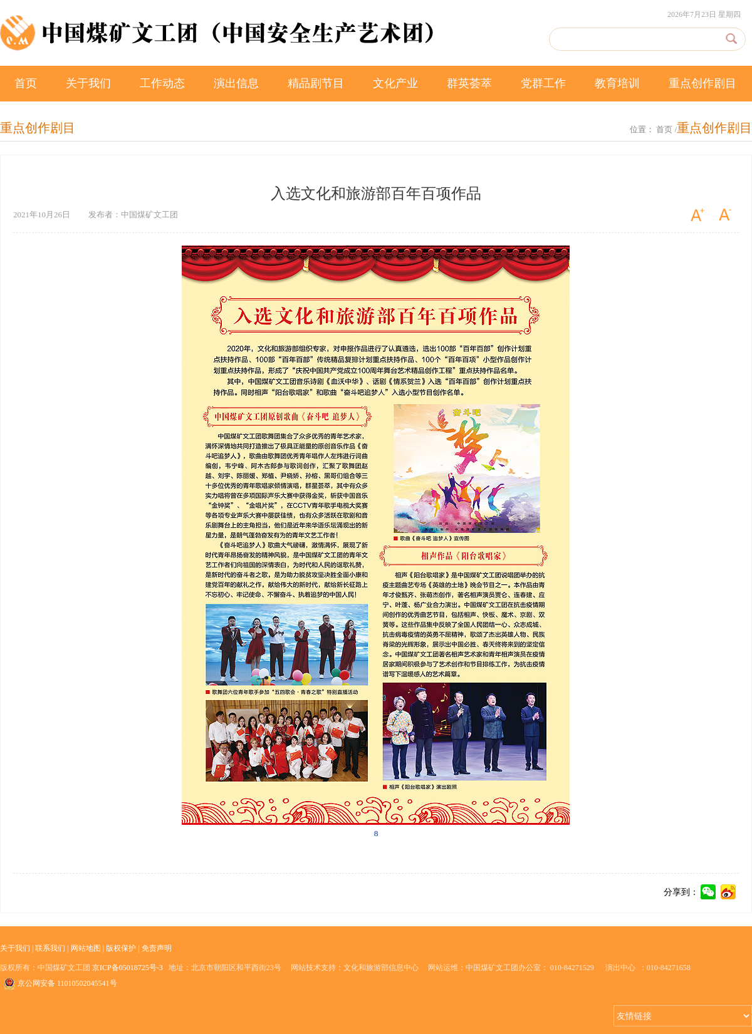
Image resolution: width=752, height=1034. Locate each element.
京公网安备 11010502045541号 (60, 984)
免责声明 (157, 948)
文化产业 (395, 83)
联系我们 (50, 948)
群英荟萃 (469, 83)
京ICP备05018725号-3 (127, 967)
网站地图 (86, 948)
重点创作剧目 (702, 83)
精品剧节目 (316, 83)
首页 (25, 83)
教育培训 (617, 83)
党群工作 (543, 83)
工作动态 (162, 83)
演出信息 (236, 83)
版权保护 (121, 948)
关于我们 (88, 83)
